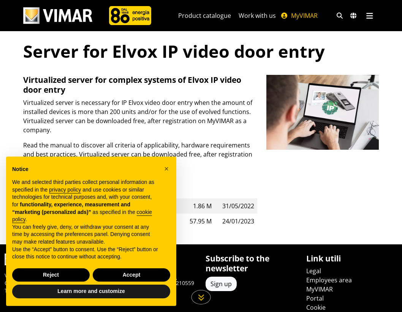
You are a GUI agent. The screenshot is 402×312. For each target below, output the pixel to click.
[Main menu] (369, 15)
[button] (166, 169)
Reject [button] (51, 275)
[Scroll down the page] (201, 297)
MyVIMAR (299, 15)
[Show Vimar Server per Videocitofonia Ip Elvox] (322, 112)
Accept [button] (132, 275)
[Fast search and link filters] (339, 15)
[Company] (130, 15)
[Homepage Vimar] (57, 15)
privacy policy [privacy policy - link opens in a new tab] (65, 190)
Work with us (257, 15)
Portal (315, 298)
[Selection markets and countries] (353, 15)
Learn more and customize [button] (91, 291)
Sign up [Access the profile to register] (221, 284)
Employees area (329, 280)
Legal (313, 271)
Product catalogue (204, 15)
